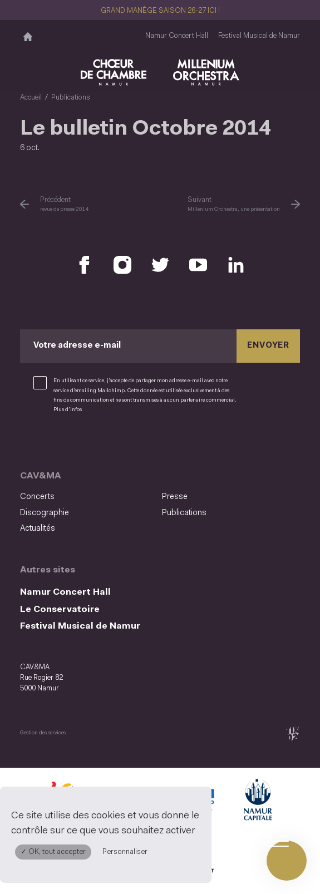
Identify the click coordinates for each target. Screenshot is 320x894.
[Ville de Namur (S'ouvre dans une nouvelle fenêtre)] (257, 801)
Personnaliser (124, 852)
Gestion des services (43, 732)
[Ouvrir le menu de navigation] (287, 861)
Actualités (37, 529)
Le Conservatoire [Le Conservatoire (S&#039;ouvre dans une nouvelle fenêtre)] (60, 609)
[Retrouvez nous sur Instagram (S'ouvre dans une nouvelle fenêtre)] (122, 265)
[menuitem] (88, 497)
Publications (70, 97)
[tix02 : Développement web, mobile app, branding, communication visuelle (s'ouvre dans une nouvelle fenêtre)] (292, 732)
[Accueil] (28, 36)
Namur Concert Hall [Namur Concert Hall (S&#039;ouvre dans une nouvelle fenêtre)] (176, 35)
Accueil (31, 97)
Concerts (37, 497)
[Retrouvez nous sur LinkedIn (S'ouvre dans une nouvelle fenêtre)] (236, 265)
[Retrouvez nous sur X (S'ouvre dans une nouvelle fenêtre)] (160, 265)
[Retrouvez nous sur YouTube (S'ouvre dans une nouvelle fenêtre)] (198, 265)
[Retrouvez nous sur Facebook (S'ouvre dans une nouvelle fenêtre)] (85, 265)
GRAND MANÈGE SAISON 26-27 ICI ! (160, 10)
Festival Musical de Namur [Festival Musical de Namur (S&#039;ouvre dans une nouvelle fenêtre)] (259, 35)
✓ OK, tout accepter (53, 852)
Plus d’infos (67, 409)
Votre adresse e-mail (77, 346)
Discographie (44, 512)
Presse (175, 497)
